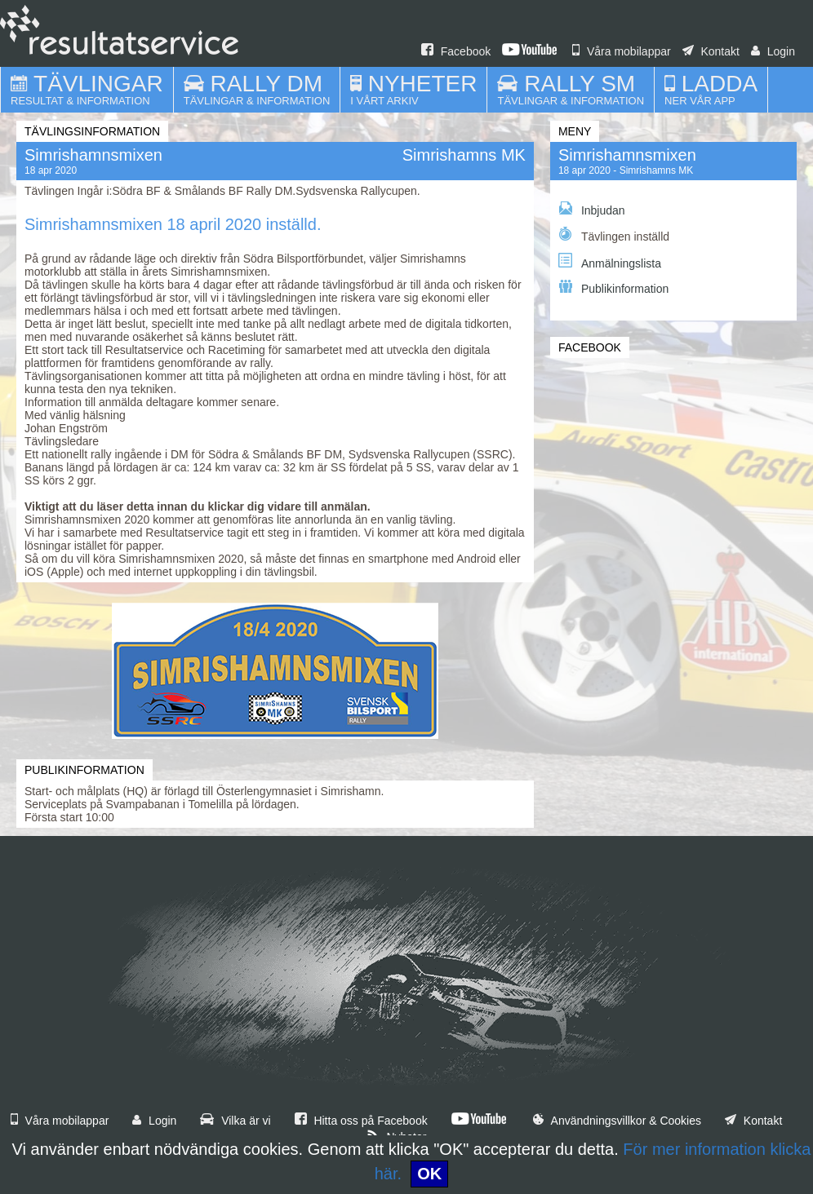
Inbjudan (591, 209)
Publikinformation (613, 287)
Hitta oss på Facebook (361, 1120)
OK (429, 1174)
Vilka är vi (235, 1120)
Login (773, 51)
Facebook (456, 51)
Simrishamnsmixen (627, 155)
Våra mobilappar (621, 51)
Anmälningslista (609, 261)
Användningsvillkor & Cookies (617, 1120)
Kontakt (711, 51)
